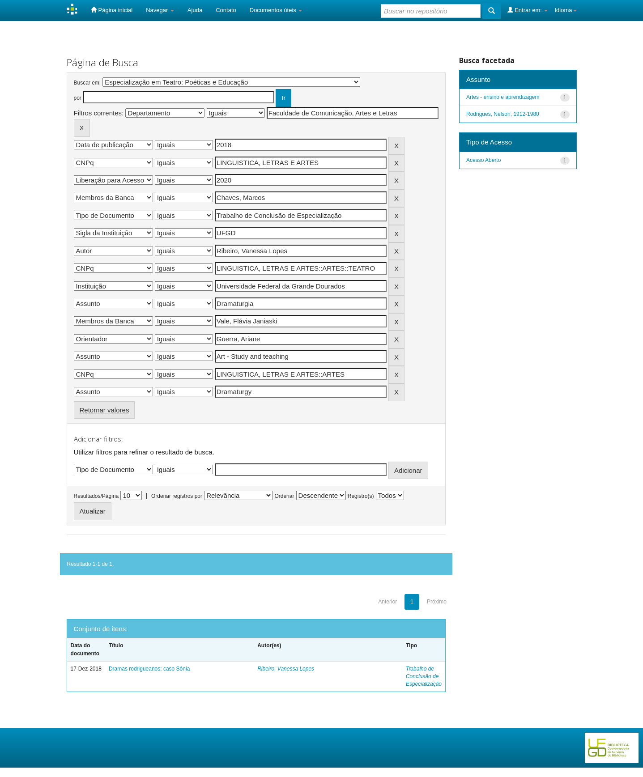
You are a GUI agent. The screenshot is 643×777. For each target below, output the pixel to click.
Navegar (160, 10)
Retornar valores (104, 410)
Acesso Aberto (483, 160)
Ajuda (194, 10)
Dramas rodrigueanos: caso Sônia (149, 669)
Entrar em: (527, 9)
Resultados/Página (96, 496)
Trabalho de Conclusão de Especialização (424, 676)
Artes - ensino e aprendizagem (502, 97)
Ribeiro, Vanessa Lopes (285, 669)
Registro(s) (361, 496)
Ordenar (284, 496)
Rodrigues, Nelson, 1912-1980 (502, 114)
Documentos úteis (276, 10)
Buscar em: (87, 83)
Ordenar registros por (176, 496)
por (77, 98)
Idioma (565, 10)
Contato (226, 10)
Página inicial (111, 9)
